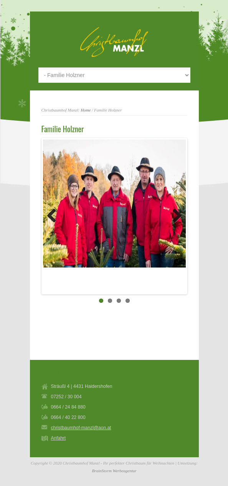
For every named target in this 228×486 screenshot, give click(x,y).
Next (174, 216)
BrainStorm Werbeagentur (114, 470)
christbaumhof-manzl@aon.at (81, 427)
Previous (54, 216)
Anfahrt (58, 438)
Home (86, 110)
